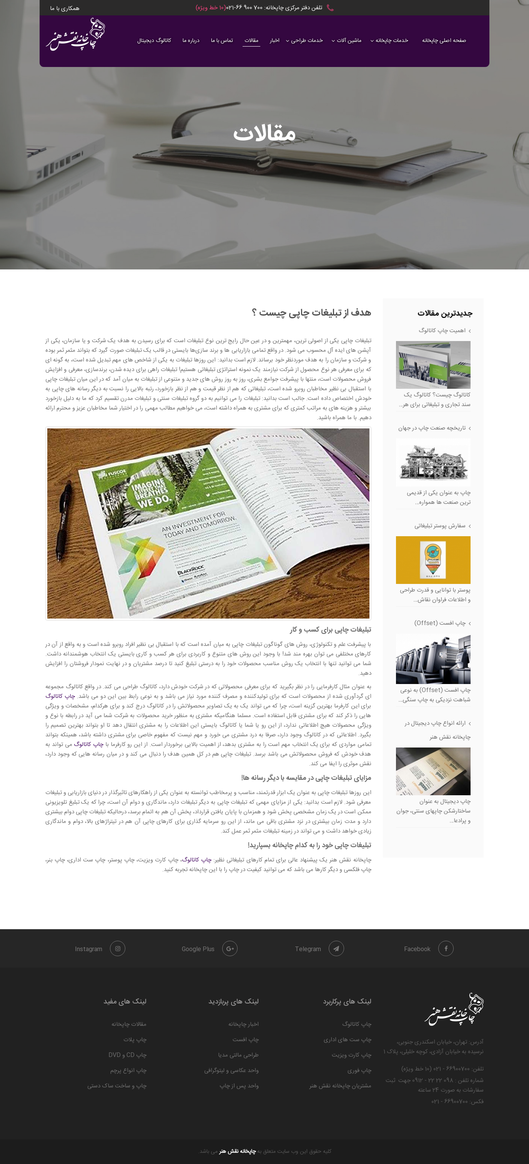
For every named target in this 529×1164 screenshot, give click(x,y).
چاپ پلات (134, 1040)
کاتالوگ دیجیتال (154, 40)
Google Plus (210, 949)
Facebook (429, 949)
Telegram (319, 949)
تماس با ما (222, 40)
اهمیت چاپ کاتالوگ (442, 331)
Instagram (100, 949)
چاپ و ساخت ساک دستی (116, 1086)
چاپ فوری (359, 1070)
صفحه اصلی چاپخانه (444, 40)
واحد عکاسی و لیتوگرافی (231, 1070)
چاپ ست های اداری (347, 1040)
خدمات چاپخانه (392, 40)
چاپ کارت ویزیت (351, 1055)
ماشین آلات (349, 40)
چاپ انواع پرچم (128, 1070)
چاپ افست (246, 1040)
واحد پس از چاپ (239, 1086)
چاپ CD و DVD (127, 1055)
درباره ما (191, 40)
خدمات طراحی (307, 40)
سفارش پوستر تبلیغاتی (440, 526)
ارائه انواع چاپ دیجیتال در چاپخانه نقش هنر (438, 730)
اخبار (274, 40)
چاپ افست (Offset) (440, 623)
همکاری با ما (65, 8)
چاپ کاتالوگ (60, 696)
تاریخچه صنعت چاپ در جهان (432, 428)
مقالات (251, 40)
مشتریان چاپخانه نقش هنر (340, 1086)
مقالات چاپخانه (128, 1024)
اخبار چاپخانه (243, 1024)
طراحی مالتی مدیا (238, 1055)
